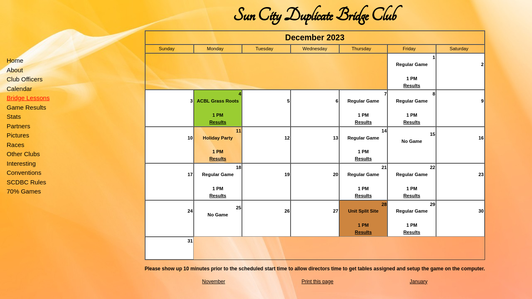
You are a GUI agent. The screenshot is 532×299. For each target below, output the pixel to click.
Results (411, 85)
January (419, 281)
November (213, 281)
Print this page (317, 281)
